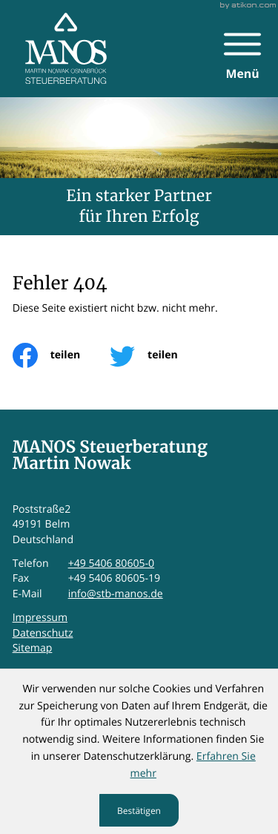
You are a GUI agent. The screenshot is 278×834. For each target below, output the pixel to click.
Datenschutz (43, 633)
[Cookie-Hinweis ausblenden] (139, 810)
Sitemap (33, 648)
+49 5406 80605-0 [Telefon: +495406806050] (111, 563)
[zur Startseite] (66, 48)
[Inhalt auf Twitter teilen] (158, 355)
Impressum (40, 618)
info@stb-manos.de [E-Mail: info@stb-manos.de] (115, 594)
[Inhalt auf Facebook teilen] (61, 355)
